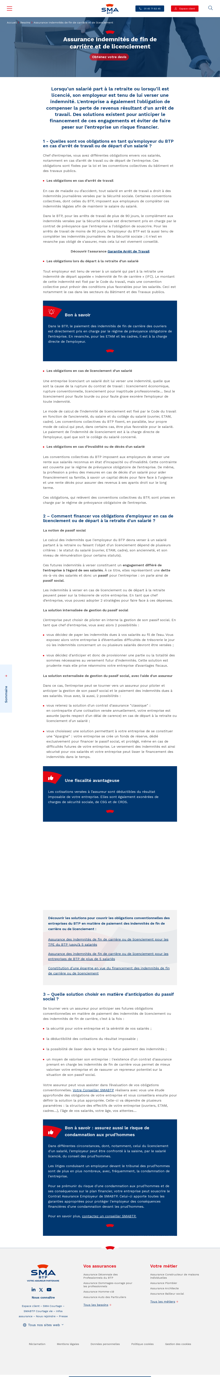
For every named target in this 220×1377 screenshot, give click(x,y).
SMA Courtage (52, 1317)
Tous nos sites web (44, 1336)
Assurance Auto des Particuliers (104, 1308)
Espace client (186, 8)
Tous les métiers (162, 1312)
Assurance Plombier (163, 1294)
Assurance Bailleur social (167, 1304)
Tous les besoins (95, 1316)
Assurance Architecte (164, 1299)
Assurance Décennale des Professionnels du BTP (100, 1287)
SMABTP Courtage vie (38, 1322)
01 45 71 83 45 (152, 8)
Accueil (12, 22)
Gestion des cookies (178, 1355)
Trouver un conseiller (109, 1374)
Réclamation (37, 1355)
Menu (9, 8)
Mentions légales (68, 1355)
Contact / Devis (82, 1374)
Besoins (25, 22)
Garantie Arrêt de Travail (129, 251)
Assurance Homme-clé (98, 1302)
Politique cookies (142, 1355)
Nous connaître (43, 1308)
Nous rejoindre (46, 1327)
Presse (63, 1327)
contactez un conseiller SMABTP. (109, 1227)
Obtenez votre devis (109, 57)
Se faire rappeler (136, 1374)
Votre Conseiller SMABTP (93, 1090)
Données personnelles (105, 1355)
